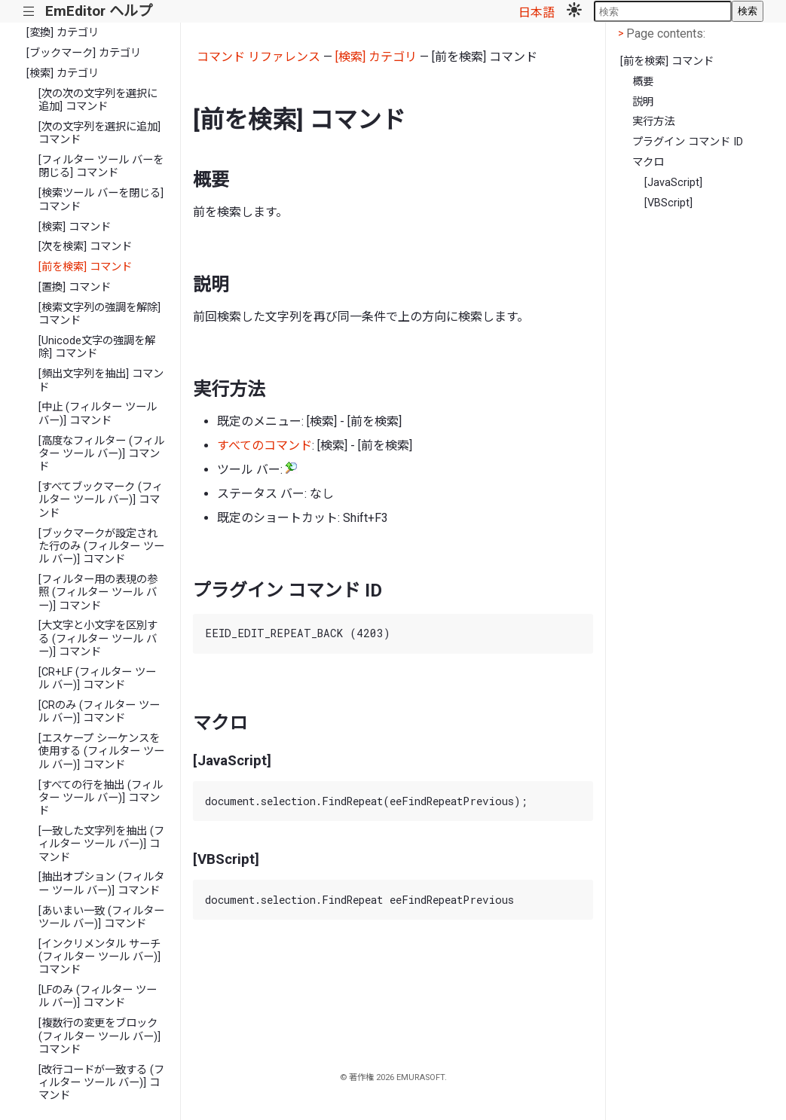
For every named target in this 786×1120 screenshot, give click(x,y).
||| (29, 11)
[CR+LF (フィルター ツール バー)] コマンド (97, 678)
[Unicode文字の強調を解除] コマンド (96, 347)
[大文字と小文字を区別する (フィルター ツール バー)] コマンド (98, 638)
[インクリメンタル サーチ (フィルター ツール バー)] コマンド (99, 957)
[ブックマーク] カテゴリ (83, 53)
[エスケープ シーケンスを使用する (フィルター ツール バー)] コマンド (101, 751)
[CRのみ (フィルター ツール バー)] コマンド (99, 712)
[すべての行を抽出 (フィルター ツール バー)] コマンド (100, 798)
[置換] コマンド (74, 287)
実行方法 (653, 121)
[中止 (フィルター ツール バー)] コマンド (97, 413)
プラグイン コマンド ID (687, 142)
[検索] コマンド (74, 227)
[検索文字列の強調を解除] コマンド (99, 314)
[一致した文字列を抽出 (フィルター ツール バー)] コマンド (101, 844)
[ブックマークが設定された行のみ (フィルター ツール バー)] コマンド (101, 546)
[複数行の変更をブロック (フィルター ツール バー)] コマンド (99, 1036)
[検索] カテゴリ (62, 73)
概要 (642, 81)
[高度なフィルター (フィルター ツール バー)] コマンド (101, 454)
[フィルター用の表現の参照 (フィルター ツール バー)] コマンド (98, 592)
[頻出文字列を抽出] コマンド (101, 380)
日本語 (536, 12)
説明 (642, 102)
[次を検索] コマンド (85, 246)
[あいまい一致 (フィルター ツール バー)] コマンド (101, 917)
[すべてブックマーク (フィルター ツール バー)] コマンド (100, 500)
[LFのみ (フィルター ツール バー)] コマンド (97, 996)
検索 (747, 11)
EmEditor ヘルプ (98, 11)
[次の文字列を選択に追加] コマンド (99, 133)
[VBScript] (668, 203)
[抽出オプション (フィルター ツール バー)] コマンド (101, 883)
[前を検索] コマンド (85, 267)
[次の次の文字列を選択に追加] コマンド (98, 100)
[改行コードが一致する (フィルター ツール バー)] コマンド (101, 1083)
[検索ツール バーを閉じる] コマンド (101, 199)
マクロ (648, 162)
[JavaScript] (673, 182)
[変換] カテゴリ (62, 32)
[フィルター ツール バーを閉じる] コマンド (101, 166)
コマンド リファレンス (258, 57)
